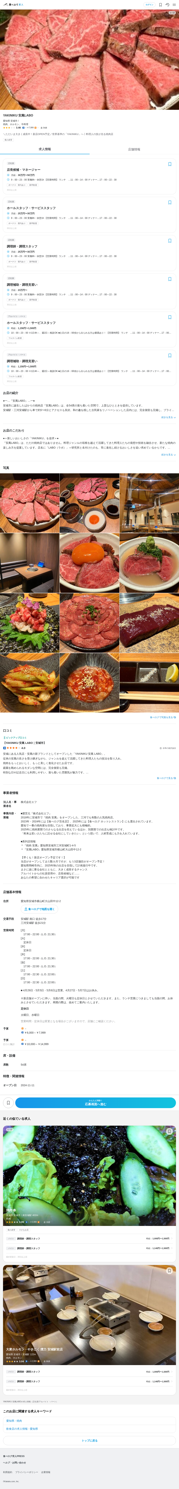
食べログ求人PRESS (14, 1456)
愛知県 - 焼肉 (14, 1420)
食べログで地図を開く (41, 909)
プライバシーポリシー (26, 1472)
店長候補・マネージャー (23, 169)
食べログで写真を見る (161, 717)
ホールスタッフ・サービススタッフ (31, 208)
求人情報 (45, 149)
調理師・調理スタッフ (22, 246)
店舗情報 (134, 149)
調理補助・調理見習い (22, 284)
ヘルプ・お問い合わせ (14, 1462)
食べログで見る (165, 778)
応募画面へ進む (95, 1103)
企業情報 (45, 1472)
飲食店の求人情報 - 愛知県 (22, 1428)
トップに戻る (90, 1440)
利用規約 (7, 1472)
